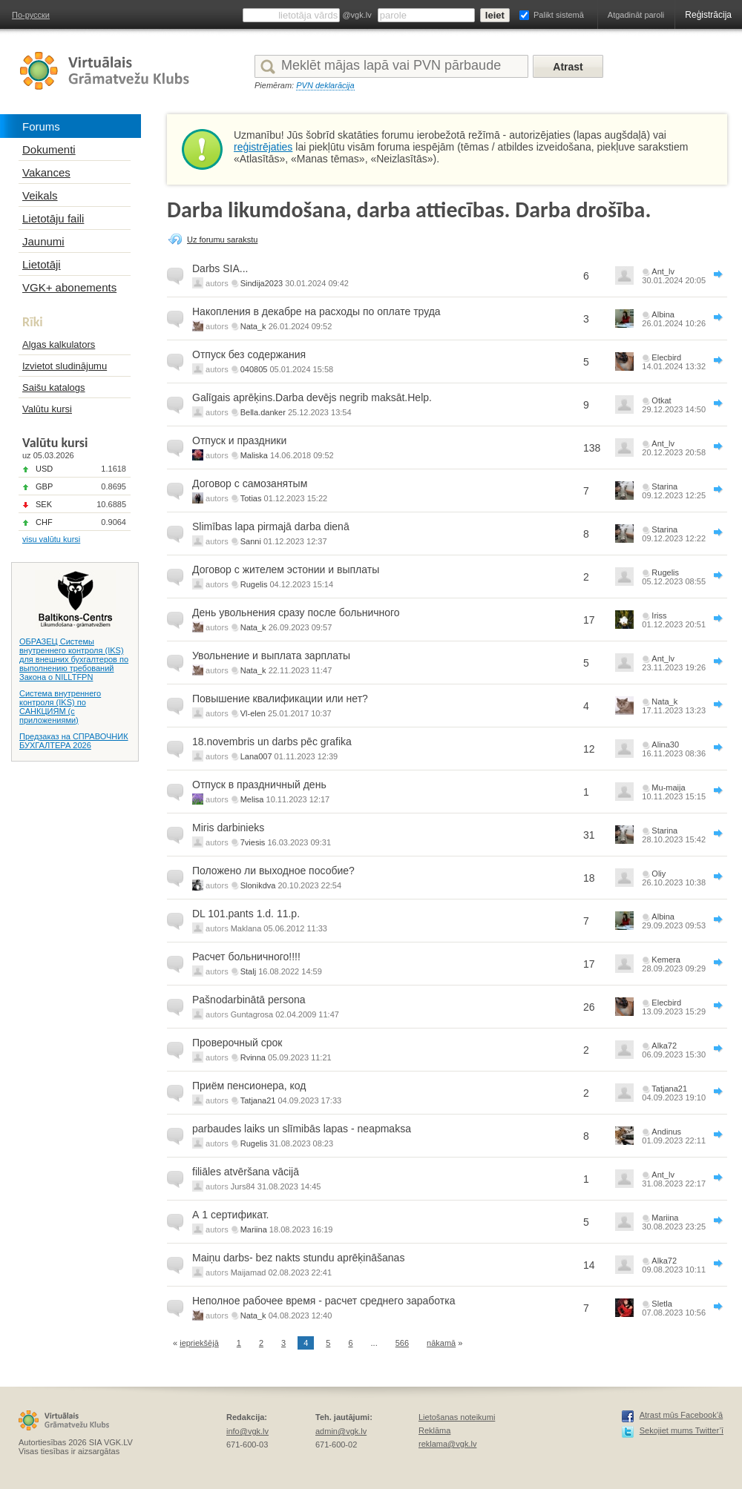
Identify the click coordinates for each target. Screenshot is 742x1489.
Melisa (252, 799)
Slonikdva (258, 885)
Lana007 (256, 756)
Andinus (666, 1131)
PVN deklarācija (325, 85)
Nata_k (253, 326)
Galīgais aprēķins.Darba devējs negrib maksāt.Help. (312, 397)
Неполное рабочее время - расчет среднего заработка (323, 1301)
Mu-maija (668, 787)
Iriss (658, 615)
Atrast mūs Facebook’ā (681, 1414)
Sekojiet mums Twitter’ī (681, 1430)
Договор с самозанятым (249, 483)
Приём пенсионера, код (249, 1086)
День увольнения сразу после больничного (296, 612)
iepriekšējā (199, 1342)
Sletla (661, 1303)
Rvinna (253, 1057)
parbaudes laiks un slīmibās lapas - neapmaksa (301, 1129)
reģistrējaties (263, 147)
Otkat (661, 400)
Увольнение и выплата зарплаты (271, 655)
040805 (254, 369)
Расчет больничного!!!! (246, 957)
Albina (662, 314)
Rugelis (254, 584)
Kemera (665, 959)
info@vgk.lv (247, 1431)
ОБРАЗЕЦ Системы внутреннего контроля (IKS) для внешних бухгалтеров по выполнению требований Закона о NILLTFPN (73, 659)
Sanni (250, 541)
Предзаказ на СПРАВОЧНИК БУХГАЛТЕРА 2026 (73, 741)
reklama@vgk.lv (447, 1443)
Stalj (248, 971)
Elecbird (666, 357)
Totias (251, 498)
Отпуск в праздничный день (259, 784)
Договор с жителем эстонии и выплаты (285, 569)
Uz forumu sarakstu (222, 239)
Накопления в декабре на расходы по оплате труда (316, 311)
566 (402, 1342)
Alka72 (664, 1045)
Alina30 (665, 744)
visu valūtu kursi (51, 539)
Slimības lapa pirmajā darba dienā (270, 526)
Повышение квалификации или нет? (280, 698)
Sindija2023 (261, 283)
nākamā (441, 1342)
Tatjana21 (258, 1100)
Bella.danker (263, 412)
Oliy (658, 873)
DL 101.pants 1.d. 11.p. (246, 914)
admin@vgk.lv (341, 1431)
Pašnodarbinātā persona (249, 1000)
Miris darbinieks (228, 827)
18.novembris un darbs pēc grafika (272, 741)
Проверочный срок (237, 1043)
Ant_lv (662, 271)
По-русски (31, 14)
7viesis (253, 842)
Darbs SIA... (220, 268)
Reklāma (434, 1430)
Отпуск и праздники (239, 440)
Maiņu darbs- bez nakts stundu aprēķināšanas (298, 1258)
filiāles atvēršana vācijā (245, 1172)
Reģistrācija (708, 15)
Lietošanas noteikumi (456, 1417)
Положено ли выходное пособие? (273, 870)
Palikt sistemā (558, 14)
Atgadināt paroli (636, 14)
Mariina (253, 1229)
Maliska (254, 455)
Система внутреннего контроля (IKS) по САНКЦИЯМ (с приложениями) (60, 706)
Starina (664, 486)
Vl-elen (253, 713)
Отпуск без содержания (249, 354)
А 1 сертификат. (230, 1215)
